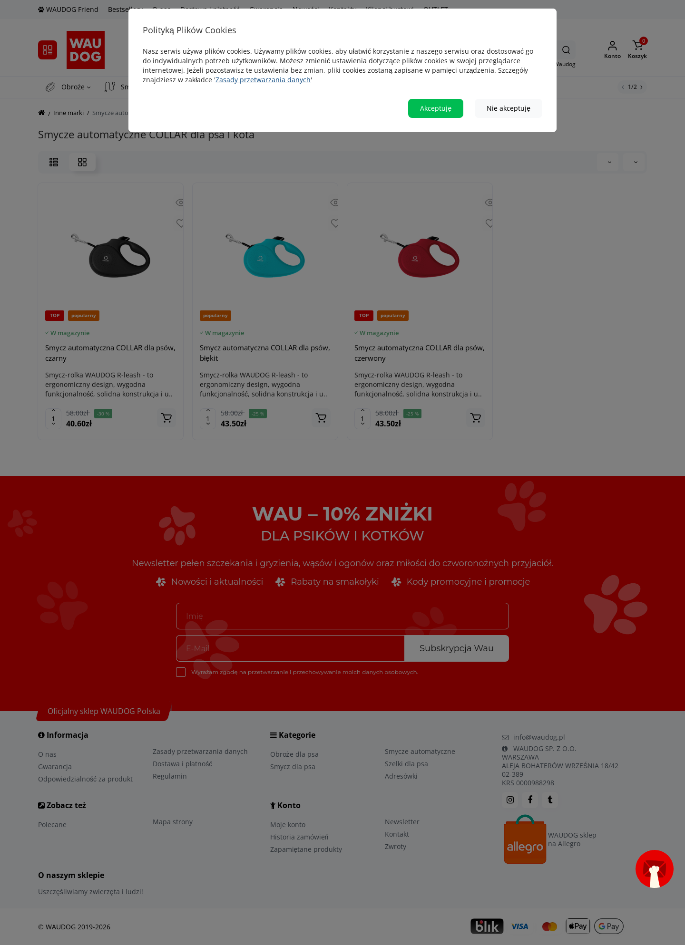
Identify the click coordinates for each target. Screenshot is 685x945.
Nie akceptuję (508, 104)
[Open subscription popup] (655, 869)
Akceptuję (435, 104)
